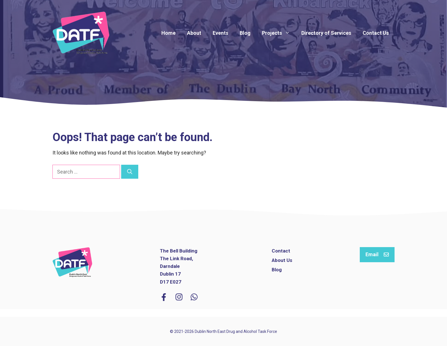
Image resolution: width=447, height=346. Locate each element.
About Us (282, 260)
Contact (281, 251)
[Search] (129, 172)
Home (168, 33)
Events (220, 33)
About (194, 33)
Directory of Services (326, 33)
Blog (245, 33)
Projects (279, 33)
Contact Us (376, 33)
